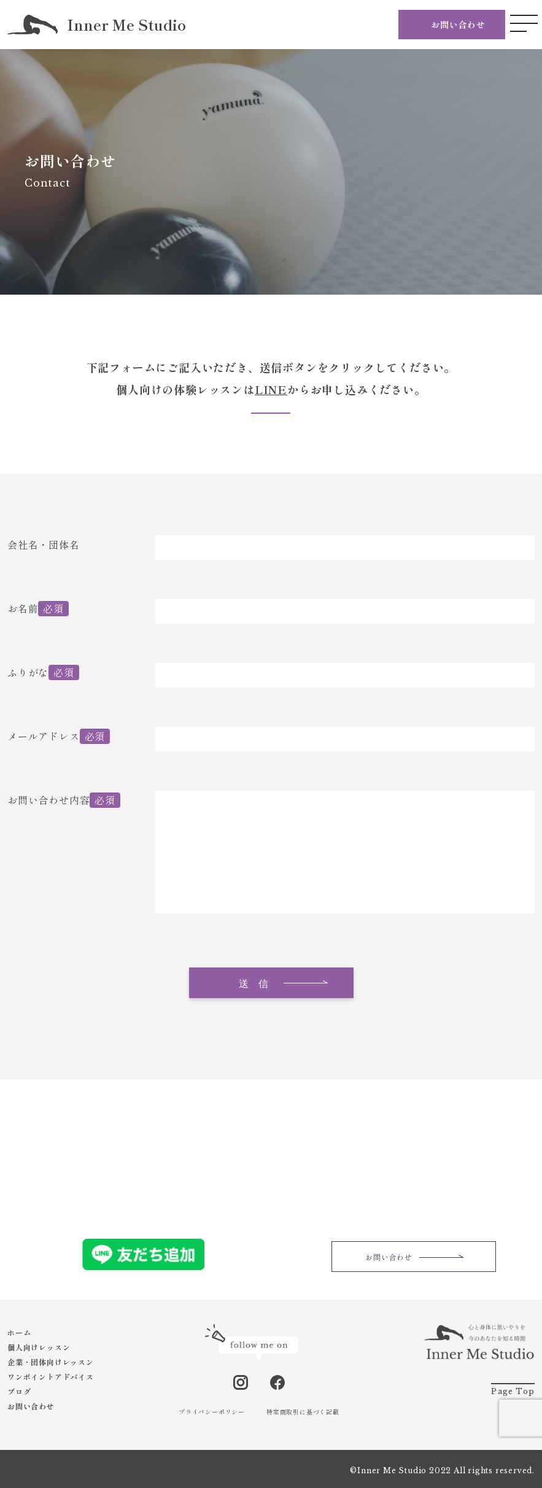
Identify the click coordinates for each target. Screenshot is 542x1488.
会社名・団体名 (43, 544)
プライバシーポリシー (212, 1411)
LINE (271, 389)
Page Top (513, 1391)
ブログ (19, 1391)
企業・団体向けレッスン (50, 1362)
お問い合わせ (458, 24)
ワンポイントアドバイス (50, 1376)
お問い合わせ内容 (48, 799)
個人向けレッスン (38, 1347)
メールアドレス (43, 736)
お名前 (22, 608)
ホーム (19, 1332)
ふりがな (27, 672)
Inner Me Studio (96, 24)
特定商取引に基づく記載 (302, 1411)
